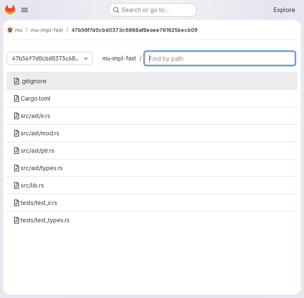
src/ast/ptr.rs (33, 150)
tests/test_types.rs (41, 219)
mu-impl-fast (119, 58)
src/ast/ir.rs (31, 115)
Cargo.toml (32, 98)
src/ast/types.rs (38, 167)
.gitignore (29, 80)
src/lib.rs (28, 185)
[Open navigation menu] (24, 10)
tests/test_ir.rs (35, 202)
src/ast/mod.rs (36, 133)
